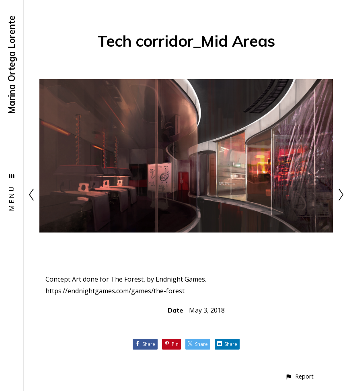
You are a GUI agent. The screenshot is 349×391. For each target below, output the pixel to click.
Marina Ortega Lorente (11, 64)
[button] (299, 376)
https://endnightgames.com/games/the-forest (115, 290)
